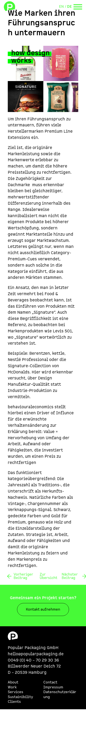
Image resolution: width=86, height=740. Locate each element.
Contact (50, 682)
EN (61, 6)
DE (69, 6)
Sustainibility (20, 697)
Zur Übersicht (48, 576)
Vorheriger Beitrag (23, 576)
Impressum (53, 687)
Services (15, 692)
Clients (14, 701)
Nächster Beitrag (70, 576)
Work (12, 687)
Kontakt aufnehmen (43, 609)
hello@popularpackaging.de (36, 654)
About (13, 682)
